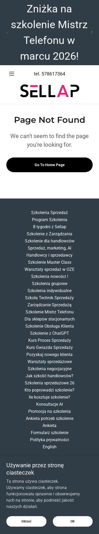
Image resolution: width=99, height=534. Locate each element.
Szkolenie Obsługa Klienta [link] (49, 326)
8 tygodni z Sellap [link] (49, 226)
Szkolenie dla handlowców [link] (49, 240)
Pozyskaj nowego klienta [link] (49, 354)
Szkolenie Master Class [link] (49, 262)
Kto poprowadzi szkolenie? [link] (49, 390)
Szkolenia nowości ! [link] (49, 276)
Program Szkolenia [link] (49, 219)
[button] (12, 73)
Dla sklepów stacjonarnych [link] (50, 319)
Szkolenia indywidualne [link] (49, 290)
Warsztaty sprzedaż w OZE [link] (49, 269)
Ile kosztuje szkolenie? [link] (49, 397)
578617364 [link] (53, 74)
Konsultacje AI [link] (49, 404)
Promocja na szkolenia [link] (49, 411)
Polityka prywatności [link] (49, 439)
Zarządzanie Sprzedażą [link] (49, 304)
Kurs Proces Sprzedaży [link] (49, 340)
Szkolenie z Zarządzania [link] (49, 233)
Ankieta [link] (49, 425)
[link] (49, 91)
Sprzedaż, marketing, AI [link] (49, 248)
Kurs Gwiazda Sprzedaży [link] (49, 347)
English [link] (49, 446)
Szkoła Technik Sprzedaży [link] (49, 297)
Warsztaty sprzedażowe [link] (49, 361)
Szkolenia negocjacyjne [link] (50, 368)
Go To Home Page (50, 165)
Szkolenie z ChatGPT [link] (49, 333)
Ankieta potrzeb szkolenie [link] (49, 418)
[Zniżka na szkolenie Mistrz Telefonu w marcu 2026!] (49, 32)
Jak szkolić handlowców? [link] (49, 375)
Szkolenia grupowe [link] (49, 283)
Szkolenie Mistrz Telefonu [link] (50, 311)
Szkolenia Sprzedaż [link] (49, 212)
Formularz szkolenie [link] (49, 432)
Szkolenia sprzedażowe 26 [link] (49, 382)
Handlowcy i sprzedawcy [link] (49, 255)
